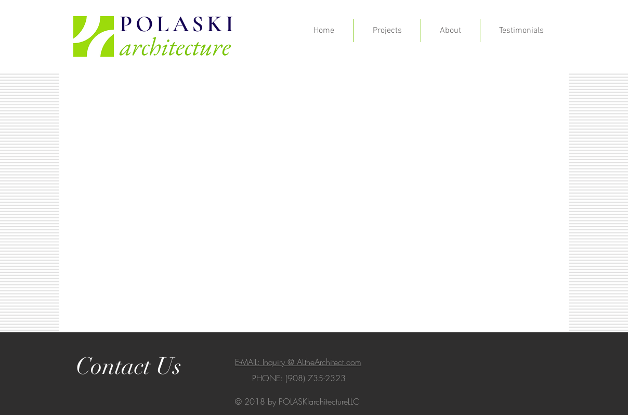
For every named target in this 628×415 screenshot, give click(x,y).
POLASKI (178, 24)
